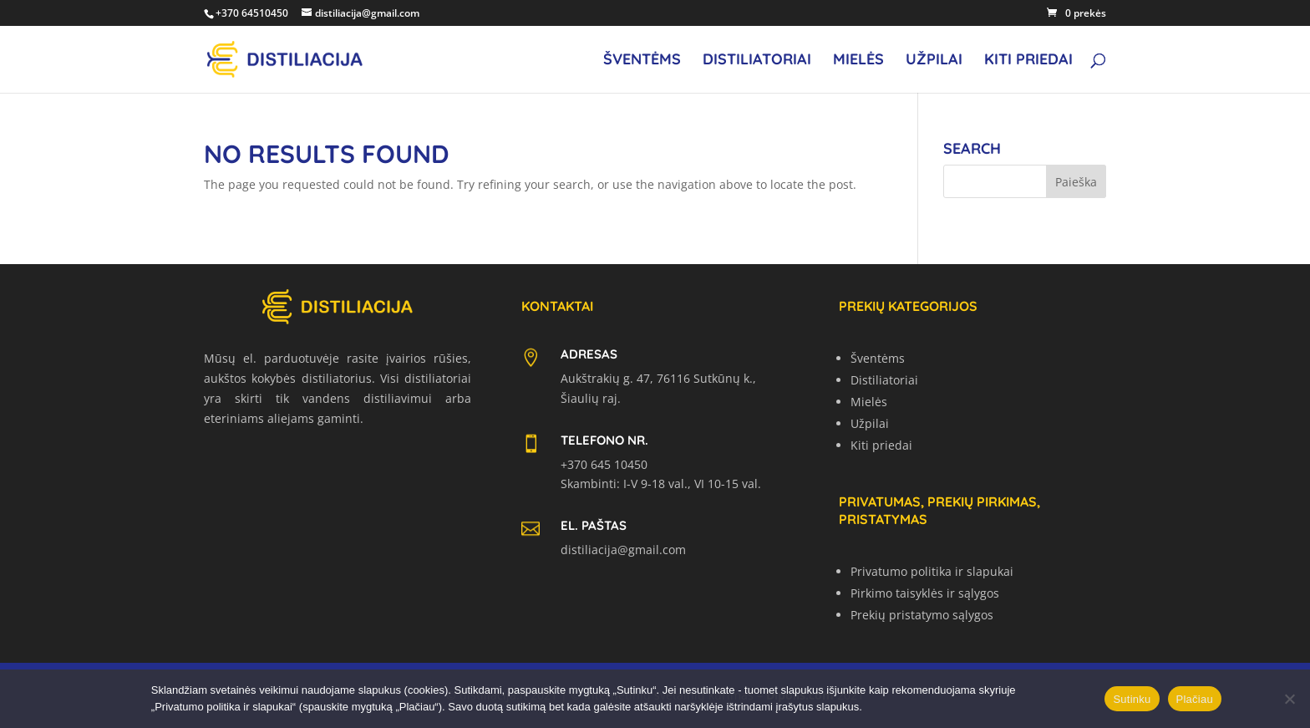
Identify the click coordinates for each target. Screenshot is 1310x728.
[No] (1289, 698)
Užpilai (934, 61)
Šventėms (642, 61)
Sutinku (1131, 699)
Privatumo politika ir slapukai (931, 571)
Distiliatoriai (757, 61)
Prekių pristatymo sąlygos (921, 615)
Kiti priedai (1028, 61)
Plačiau (1194, 699)
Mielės (858, 61)
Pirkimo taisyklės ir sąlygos (924, 593)
